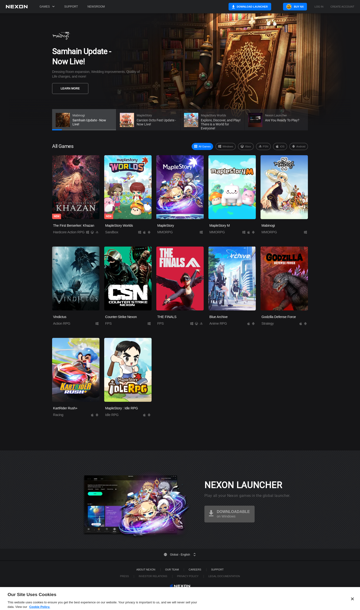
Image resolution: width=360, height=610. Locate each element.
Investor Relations (153, 576)
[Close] (352, 604)
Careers (195, 569)
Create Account (342, 6)
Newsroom (96, 6)
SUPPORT (217, 569)
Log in (319, 6)
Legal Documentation (224, 576)
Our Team (172, 569)
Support (71, 6)
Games (47, 6)
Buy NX (294, 6)
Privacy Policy (188, 576)
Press (124, 576)
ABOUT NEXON (145, 569)
